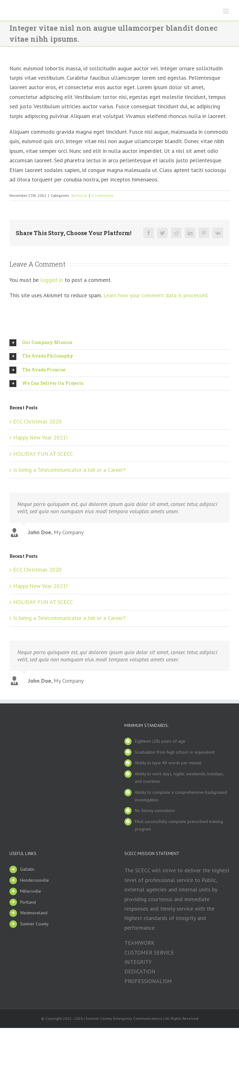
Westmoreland (33, 910)
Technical (79, 195)
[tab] (119, 342)
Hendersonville (34, 877)
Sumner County (34, 921)
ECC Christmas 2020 (37, 421)
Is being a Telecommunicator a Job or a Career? (69, 469)
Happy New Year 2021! (40, 437)
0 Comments (102, 195)
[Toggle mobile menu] (226, 11)
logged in (51, 279)
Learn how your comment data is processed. (156, 295)
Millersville (30, 888)
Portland (28, 899)
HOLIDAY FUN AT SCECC (43, 453)
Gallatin (27, 866)
